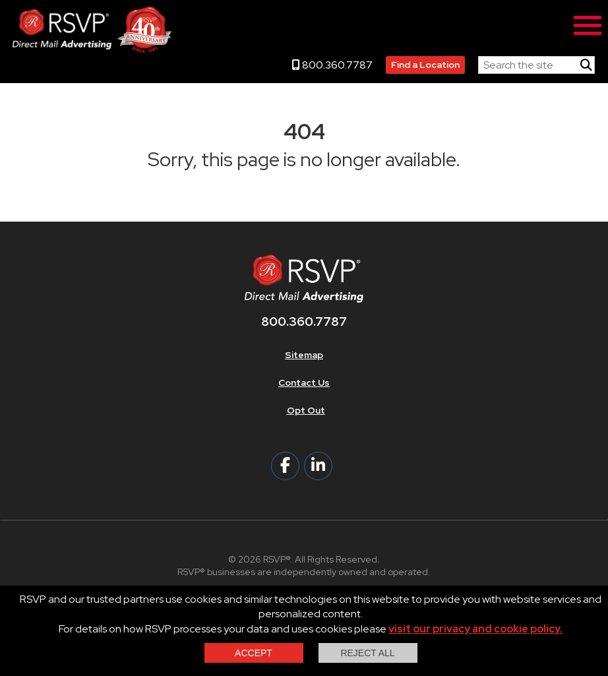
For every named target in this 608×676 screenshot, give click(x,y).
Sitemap (304, 355)
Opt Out (306, 410)
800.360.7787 (332, 65)
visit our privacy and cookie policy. (475, 629)
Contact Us (304, 382)
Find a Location (425, 65)
